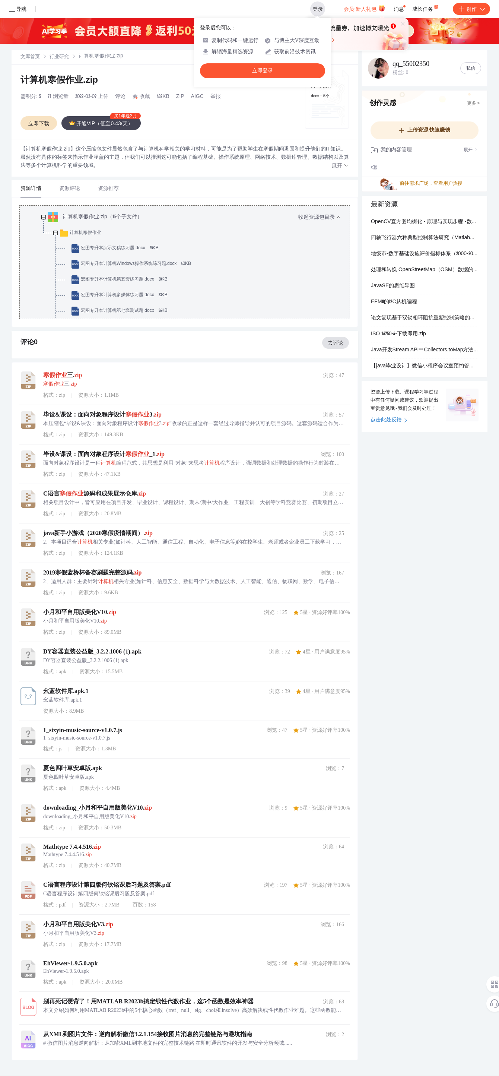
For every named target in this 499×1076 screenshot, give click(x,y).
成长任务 (425, 7)
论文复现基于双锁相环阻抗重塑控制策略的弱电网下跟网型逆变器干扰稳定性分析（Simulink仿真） (424, 318)
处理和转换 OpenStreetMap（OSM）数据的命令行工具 (424, 270)
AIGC (197, 96)
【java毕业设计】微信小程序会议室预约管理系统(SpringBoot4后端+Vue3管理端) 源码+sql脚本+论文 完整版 (424, 366)
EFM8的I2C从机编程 (394, 302)
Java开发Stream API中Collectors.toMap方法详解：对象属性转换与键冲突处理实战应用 (424, 350)
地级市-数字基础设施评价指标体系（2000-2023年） (424, 254)
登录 (317, 9)
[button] (340, 166)
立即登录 (262, 70)
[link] (30, 57)
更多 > (473, 103)
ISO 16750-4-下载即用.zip (398, 334)
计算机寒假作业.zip (59, 80)
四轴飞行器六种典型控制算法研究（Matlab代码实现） (424, 238)
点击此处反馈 (389, 420)
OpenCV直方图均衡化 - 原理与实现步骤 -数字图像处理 (424, 222)
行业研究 (59, 57)
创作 (471, 9)
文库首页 (30, 57)
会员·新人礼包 (364, 8)
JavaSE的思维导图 (393, 286)
